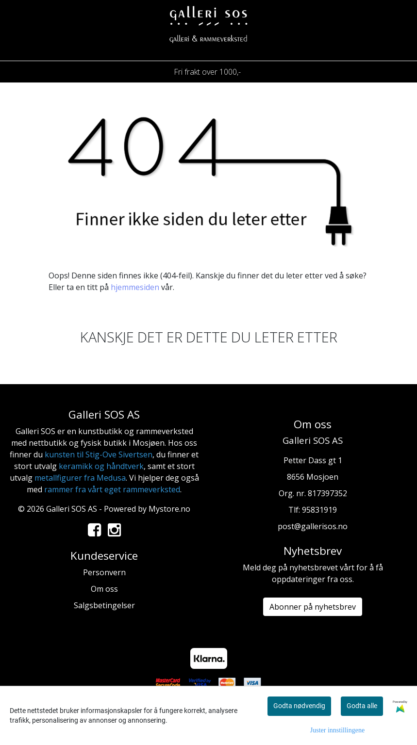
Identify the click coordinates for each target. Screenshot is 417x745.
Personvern (104, 572)
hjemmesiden (135, 287)
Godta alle (362, 706)
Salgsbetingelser (104, 605)
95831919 (319, 509)
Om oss (104, 588)
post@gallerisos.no (313, 526)
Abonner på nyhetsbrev (312, 606)
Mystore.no (169, 508)
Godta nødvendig (299, 706)
